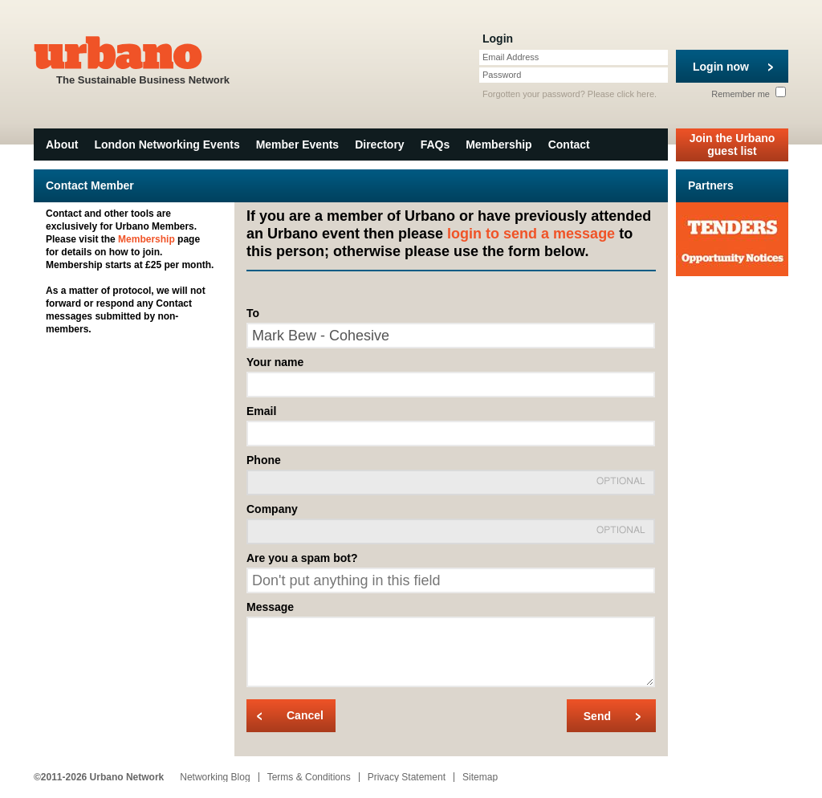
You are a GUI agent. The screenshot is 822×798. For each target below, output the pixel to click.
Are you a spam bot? (301, 558)
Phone (263, 460)
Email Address (510, 57)
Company (272, 509)
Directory (379, 144)
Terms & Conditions (309, 777)
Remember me (748, 94)
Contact (569, 144)
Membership (498, 144)
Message (270, 607)
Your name (274, 362)
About (62, 144)
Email (261, 411)
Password (501, 74)
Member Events (297, 144)
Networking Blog (215, 777)
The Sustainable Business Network (143, 59)
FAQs (435, 144)
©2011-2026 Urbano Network (99, 777)
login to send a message (531, 234)
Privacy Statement (407, 777)
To (252, 313)
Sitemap (480, 777)
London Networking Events (166, 144)
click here (635, 94)
